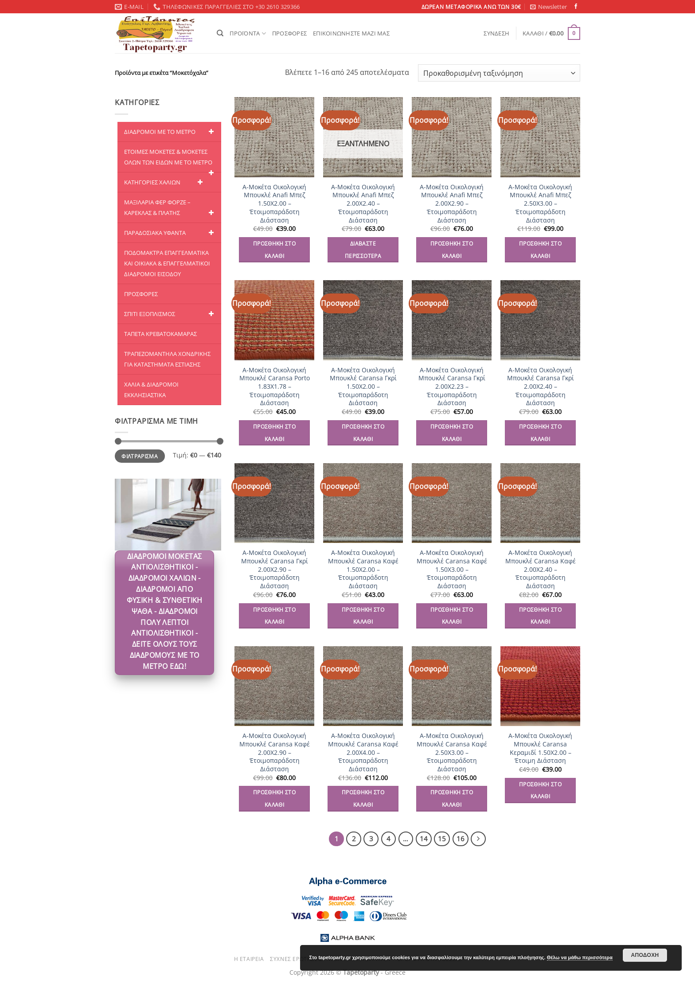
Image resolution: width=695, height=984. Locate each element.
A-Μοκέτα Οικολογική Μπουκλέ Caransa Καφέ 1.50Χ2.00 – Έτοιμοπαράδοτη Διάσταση (363, 569)
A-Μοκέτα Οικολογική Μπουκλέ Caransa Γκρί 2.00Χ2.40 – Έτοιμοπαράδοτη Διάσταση (540, 386)
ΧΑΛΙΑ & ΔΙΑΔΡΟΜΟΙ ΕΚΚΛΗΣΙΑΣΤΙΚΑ (151, 389)
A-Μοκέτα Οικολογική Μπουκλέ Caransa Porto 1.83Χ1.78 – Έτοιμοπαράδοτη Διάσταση (274, 386)
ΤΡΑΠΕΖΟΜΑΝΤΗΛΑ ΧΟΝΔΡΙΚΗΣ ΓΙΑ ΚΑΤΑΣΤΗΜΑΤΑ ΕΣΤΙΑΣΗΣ (167, 359)
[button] (548, 6)
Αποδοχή (645, 955)
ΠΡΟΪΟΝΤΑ (248, 33)
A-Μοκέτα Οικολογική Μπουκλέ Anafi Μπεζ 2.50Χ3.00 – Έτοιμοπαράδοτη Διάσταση (540, 203)
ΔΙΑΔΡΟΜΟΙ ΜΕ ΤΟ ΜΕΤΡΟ (170, 131)
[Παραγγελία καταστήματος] (499, 73)
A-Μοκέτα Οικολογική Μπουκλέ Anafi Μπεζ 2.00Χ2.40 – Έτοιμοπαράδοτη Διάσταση (363, 203)
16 (461, 838)
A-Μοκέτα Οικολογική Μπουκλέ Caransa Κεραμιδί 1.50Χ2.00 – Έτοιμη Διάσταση (540, 748)
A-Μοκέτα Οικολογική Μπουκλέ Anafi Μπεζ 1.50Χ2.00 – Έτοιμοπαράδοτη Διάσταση (274, 203)
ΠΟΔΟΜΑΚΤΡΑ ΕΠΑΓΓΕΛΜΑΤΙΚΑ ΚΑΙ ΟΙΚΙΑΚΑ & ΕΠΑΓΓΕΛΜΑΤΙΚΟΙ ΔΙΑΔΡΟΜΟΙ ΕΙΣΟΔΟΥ (167, 263)
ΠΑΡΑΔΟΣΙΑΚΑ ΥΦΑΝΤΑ (170, 232)
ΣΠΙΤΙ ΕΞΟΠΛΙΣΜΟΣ (170, 313)
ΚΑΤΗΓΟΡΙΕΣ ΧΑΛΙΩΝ (165, 182)
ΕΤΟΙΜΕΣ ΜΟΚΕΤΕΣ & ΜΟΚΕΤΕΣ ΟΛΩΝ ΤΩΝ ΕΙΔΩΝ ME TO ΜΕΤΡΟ (170, 160)
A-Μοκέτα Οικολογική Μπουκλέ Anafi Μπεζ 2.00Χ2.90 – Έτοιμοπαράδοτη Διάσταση (452, 203)
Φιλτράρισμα (139, 456)
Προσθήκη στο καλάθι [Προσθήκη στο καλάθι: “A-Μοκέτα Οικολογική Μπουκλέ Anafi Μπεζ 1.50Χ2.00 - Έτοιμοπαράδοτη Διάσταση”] (274, 249)
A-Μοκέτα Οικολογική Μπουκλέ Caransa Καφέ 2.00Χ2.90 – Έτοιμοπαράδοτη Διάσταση (274, 752)
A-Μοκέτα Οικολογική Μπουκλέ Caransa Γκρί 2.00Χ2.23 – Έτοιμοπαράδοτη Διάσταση (451, 386)
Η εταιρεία (249, 959)
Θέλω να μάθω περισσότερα (580, 957)
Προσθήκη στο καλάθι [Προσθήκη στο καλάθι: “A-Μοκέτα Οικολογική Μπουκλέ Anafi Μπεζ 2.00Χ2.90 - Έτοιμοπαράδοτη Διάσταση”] (451, 249)
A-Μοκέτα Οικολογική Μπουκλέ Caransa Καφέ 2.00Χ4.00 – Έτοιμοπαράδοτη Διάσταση (363, 752)
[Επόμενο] (478, 839)
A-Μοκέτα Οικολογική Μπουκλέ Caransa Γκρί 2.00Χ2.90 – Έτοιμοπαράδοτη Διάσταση (274, 569)
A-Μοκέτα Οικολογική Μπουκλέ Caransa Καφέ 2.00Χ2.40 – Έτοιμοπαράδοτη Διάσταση (540, 569)
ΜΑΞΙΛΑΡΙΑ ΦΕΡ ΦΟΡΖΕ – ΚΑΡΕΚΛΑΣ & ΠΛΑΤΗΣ (170, 208)
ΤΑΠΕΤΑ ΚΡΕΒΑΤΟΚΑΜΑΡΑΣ (160, 334)
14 (424, 838)
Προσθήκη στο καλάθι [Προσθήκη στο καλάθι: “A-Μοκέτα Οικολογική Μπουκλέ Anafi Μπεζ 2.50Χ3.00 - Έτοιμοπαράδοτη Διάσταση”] (540, 249)
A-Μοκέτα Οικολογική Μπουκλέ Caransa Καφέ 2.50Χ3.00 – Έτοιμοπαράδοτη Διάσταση (452, 752)
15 (442, 838)
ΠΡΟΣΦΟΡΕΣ (289, 33)
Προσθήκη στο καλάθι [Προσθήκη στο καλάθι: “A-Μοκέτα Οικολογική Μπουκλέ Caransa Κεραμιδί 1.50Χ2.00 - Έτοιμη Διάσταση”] (540, 790)
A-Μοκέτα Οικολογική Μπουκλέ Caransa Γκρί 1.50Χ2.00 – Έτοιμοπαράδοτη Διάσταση (363, 386)
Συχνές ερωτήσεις (296, 959)
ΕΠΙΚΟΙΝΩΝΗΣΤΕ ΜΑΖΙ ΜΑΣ (351, 33)
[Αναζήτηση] (220, 33)
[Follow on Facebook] (575, 7)
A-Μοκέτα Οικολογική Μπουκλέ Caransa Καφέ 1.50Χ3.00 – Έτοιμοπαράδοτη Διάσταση (452, 569)
